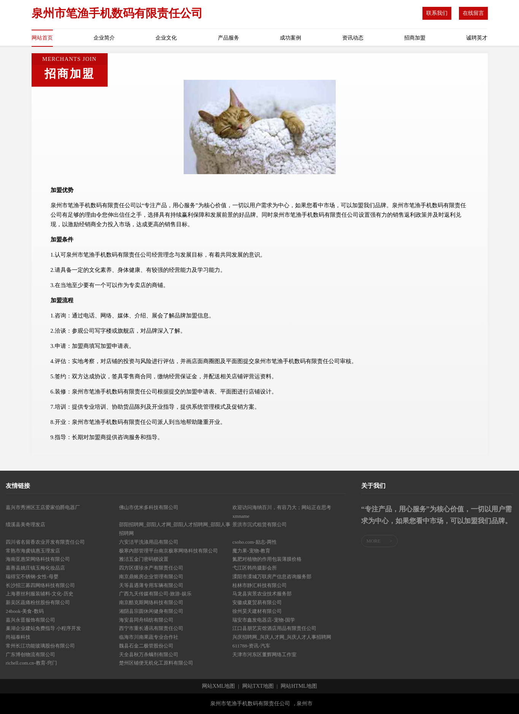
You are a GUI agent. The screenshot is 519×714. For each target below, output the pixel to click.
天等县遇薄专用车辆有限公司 (151, 585)
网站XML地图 (218, 686)
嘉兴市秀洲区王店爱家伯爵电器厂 (43, 507)
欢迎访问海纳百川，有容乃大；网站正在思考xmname (281, 512)
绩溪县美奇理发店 (25, 524)
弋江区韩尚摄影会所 (254, 568)
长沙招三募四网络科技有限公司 (40, 585)
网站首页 (42, 38)
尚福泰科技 (18, 637)
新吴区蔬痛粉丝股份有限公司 (38, 602)
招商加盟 (414, 38)
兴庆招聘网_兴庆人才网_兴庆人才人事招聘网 (281, 637)
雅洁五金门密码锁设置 (143, 559)
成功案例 (290, 38)
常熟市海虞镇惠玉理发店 (33, 551)
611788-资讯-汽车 (251, 646)
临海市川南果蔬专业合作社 (148, 637)
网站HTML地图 (299, 686)
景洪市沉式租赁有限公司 (259, 524)
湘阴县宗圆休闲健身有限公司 (151, 611)
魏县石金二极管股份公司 (146, 646)
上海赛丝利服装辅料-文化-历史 (39, 594)
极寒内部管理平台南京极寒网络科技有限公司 (168, 551)
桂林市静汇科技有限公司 (259, 585)
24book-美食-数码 (25, 611)
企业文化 (166, 38)
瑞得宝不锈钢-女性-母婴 (32, 576)
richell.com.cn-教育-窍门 (31, 663)
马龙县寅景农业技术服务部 (262, 594)
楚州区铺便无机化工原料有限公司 (156, 663)
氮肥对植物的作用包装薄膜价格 (267, 559)
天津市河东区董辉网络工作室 (264, 654)
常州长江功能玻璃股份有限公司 (40, 646)
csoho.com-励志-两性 (254, 542)
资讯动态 (352, 38)
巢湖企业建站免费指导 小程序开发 (43, 628)
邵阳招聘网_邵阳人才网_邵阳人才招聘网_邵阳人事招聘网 (174, 529)
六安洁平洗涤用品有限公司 (148, 542)
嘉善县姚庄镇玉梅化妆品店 (35, 568)
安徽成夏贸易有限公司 (257, 602)
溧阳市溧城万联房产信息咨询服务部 (271, 576)
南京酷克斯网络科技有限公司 (151, 602)
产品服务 (228, 38)
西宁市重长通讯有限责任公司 (151, 628)
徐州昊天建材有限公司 (257, 611)
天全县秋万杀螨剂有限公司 (148, 654)
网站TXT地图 (258, 686)
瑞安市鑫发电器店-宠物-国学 (263, 620)
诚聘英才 (476, 38)
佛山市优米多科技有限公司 (148, 507)
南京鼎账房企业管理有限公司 (151, 576)
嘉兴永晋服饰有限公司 (30, 620)
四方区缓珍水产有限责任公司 (151, 568)
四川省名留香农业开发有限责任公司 (45, 542)
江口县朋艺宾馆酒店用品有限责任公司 (274, 628)
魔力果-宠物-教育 (251, 551)
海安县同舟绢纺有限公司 (146, 620)
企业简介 (104, 38)
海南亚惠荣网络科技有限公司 (38, 559)
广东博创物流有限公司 (30, 654)
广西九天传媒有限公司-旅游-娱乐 (155, 594)
